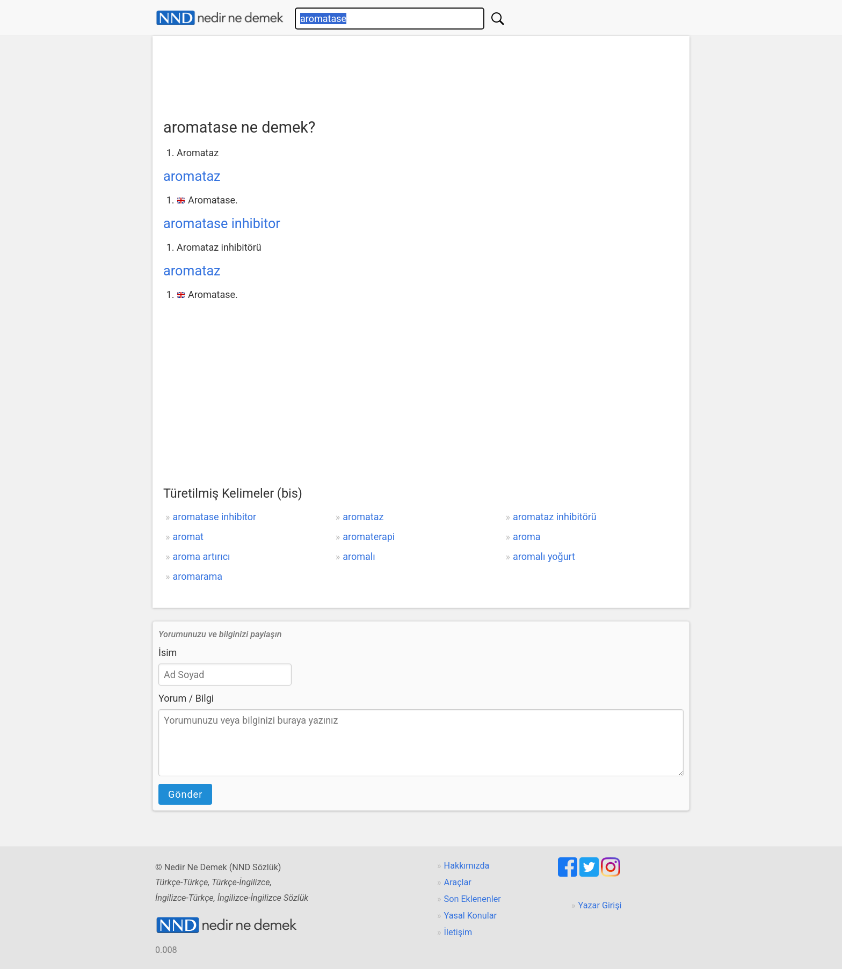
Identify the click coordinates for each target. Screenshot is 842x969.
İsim (167, 652)
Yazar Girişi (600, 905)
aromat (187, 536)
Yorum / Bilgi (186, 698)
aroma (527, 536)
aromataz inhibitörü (555, 516)
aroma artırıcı (201, 556)
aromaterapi (369, 536)
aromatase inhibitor (221, 223)
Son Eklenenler (472, 899)
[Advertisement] (421, 73)
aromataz (192, 176)
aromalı (359, 556)
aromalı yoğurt (544, 556)
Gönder (185, 794)
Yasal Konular (470, 915)
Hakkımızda (467, 866)
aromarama (197, 576)
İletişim (458, 932)
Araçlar (457, 882)
